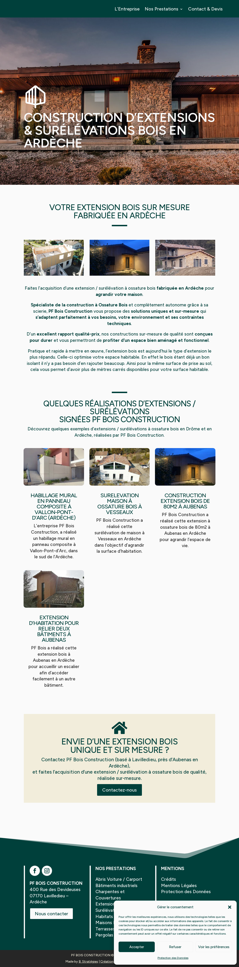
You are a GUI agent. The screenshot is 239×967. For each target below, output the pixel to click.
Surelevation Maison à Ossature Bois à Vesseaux (119, 503)
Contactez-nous (119, 790)
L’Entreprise (127, 9)
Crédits (168, 879)
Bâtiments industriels (116, 885)
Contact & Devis (205, 9)
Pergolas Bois (109, 935)
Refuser (175, 947)
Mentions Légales (179, 885)
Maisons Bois (108, 922)
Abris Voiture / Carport (118, 879)
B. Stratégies (88, 962)
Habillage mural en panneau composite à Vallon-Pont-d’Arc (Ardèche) (54, 506)
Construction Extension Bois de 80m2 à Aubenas (185, 501)
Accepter (136, 947)
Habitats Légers (111, 916)
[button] (229, 907)
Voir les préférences (213, 947)
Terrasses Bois (110, 929)
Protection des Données (173, 958)
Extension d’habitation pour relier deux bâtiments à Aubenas (54, 628)
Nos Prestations (161, 9)
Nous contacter (51, 913)
